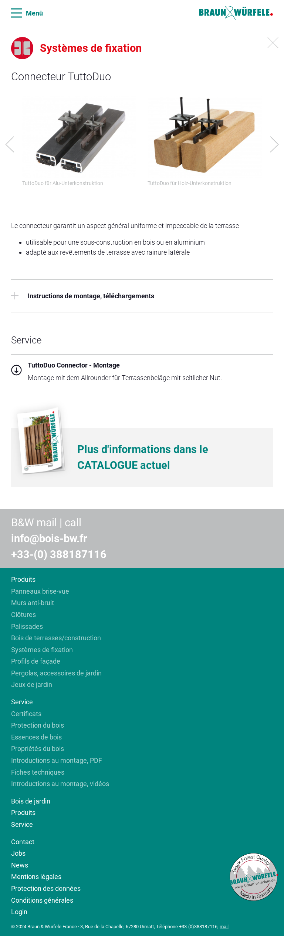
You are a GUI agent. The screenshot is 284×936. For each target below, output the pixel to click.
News (19, 865)
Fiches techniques (38, 772)
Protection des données (46, 888)
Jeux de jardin (31, 684)
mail (224, 926)
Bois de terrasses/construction (56, 638)
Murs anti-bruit (32, 603)
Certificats (26, 714)
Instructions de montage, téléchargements (82, 296)
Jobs (18, 853)
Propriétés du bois (37, 748)
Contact (22, 842)
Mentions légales (36, 876)
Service (22, 702)
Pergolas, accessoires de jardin (56, 673)
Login (19, 912)
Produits (23, 579)
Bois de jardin (30, 801)
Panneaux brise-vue (40, 591)
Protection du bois (37, 725)
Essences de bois (36, 737)
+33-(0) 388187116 (58, 554)
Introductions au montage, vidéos (60, 784)
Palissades (27, 626)
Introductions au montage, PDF (56, 760)
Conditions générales (42, 900)
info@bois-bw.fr (49, 538)
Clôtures (23, 614)
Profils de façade (35, 661)
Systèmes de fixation (42, 650)
